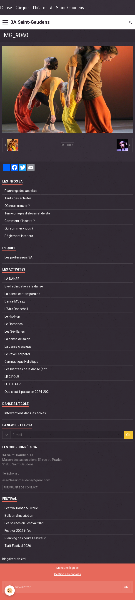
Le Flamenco (14, 324)
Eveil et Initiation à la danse (24, 286)
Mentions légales (67, 567)
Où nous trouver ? (17, 206)
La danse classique (18, 346)
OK (128, 435)
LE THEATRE (13, 384)
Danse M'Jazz (15, 301)
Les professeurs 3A (18, 257)
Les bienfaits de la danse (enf (26, 369)
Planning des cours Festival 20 (26, 538)
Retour (67, 145)
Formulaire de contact (21, 487)
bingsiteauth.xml (14, 559)
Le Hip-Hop (12, 316)
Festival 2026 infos (18, 530)
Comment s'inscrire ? (20, 221)
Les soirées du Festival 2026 (25, 523)
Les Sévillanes (15, 331)
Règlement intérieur (19, 236)
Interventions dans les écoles (25, 413)
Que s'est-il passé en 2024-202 (27, 392)
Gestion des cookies (67, 574)
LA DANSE (12, 279)
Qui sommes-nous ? (19, 228)
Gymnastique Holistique (21, 361)
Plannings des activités (21, 191)
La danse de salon (17, 339)
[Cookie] (10, 590)
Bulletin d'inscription (19, 515)
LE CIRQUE (12, 376)
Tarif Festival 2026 (18, 546)
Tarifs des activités (18, 198)
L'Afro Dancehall (16, 309)
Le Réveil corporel (17, 354)
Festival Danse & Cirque (21, 508)
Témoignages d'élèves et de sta (27, 213)
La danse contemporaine (22, 294)
